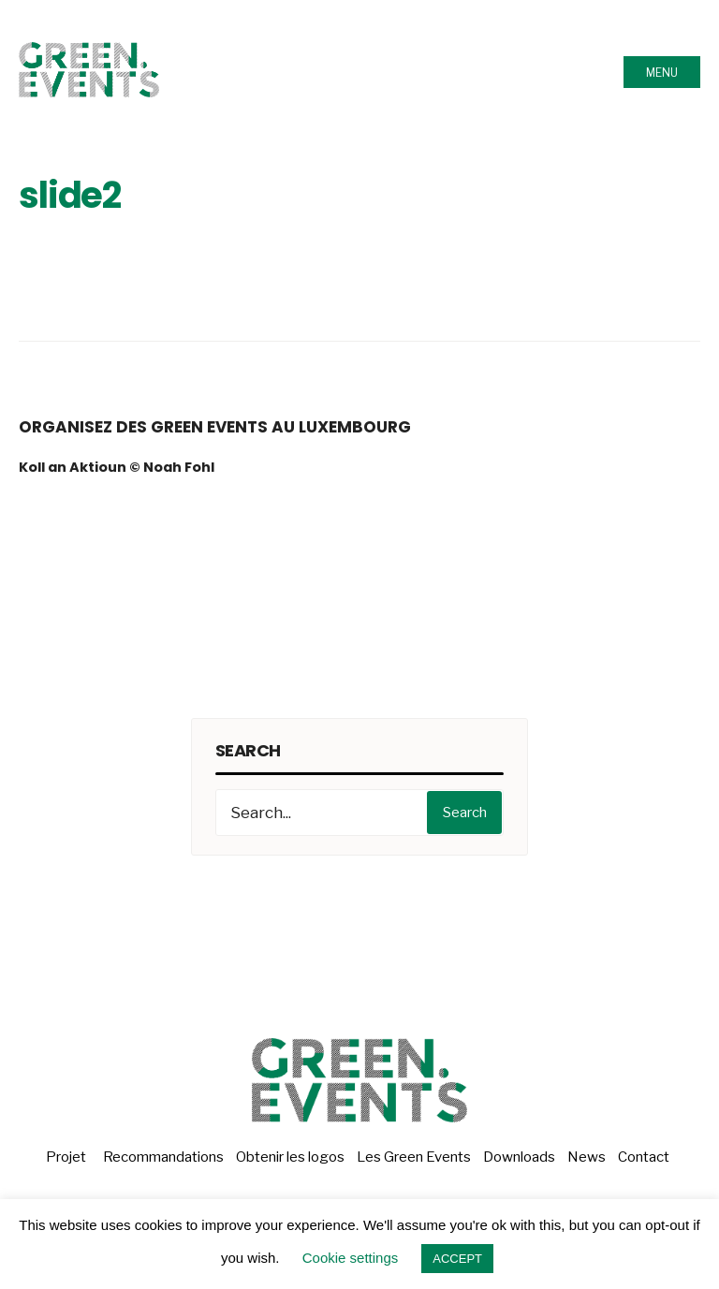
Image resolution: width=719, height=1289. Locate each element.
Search (465, 812)
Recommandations (163, 1157)
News (586, 1157)
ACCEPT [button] (457, 1259)
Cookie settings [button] (350, 1258)
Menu (662, 73)
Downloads (519, 1157)
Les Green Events (414, 1157)
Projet (66, 1157)
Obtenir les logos (290, 1157)
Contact (643, 1157)
